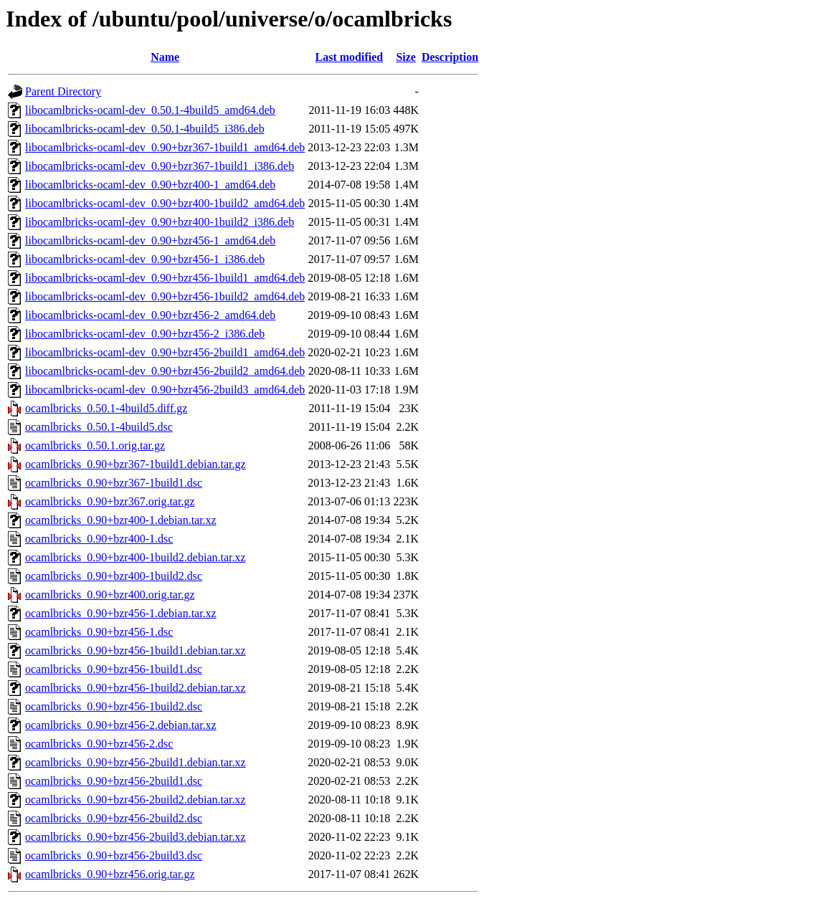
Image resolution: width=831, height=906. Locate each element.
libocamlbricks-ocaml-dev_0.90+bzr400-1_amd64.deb (150, 184)
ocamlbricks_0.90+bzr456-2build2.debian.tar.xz (135, 799)
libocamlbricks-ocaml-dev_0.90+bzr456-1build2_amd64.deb (165, 296)
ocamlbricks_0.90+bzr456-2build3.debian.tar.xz (135, 837)
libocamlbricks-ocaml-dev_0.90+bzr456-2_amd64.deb (150, 315)
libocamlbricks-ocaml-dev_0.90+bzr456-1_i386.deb (145, 259)
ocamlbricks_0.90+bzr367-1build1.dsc (113, 483)
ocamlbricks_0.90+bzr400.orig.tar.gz (110, 594)
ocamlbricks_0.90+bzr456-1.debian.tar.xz (121, 613)
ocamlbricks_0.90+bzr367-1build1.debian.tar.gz (135, 464)
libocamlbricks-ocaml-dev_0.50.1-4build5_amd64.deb (150, 110)
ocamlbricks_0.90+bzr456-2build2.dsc (113, 818)
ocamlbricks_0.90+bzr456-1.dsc (99, 632)
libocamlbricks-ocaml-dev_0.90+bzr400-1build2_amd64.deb (165, 203)
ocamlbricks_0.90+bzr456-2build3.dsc (113, 855)
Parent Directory (63, 91)
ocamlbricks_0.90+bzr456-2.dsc (99, 744)
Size (406, 57)
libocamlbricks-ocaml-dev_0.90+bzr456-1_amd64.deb (150, 240)
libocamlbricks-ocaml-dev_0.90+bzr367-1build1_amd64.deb (165, 147)
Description (450, 57)
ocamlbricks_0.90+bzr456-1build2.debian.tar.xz (135, 688)
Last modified (349, 57)
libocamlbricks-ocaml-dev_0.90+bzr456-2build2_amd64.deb (165, 371)
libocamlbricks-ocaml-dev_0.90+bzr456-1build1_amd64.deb (165, 278)
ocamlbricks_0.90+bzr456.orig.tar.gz (110, 874)
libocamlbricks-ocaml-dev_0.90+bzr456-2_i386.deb (145, 334)
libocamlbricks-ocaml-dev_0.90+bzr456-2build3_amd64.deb (165, 389)
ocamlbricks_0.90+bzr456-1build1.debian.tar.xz (135, 650)
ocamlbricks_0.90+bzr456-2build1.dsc (113, 781)
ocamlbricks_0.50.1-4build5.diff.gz (106, 408)
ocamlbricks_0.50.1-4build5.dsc (99, 427)
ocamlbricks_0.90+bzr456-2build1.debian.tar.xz (135, 762)
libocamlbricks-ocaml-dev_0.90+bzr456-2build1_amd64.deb (165, 352)
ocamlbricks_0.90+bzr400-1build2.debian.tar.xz (135, 557)
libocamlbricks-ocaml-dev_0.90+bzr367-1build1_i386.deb (159, 166)
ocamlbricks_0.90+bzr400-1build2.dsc (113, 576)
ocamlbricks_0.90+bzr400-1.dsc (99, 539)
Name (165, 57)
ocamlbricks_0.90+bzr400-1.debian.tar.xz (121, 520)
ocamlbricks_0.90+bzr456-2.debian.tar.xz (121, 725)
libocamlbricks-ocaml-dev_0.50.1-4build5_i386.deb (145, 129)
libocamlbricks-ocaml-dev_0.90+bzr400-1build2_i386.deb (159, 222)
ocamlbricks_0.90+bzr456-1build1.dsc (113, 669)
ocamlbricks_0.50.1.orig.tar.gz (95, 445)
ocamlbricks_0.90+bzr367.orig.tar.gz (110, 501)
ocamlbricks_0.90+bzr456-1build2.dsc (113, 706)
